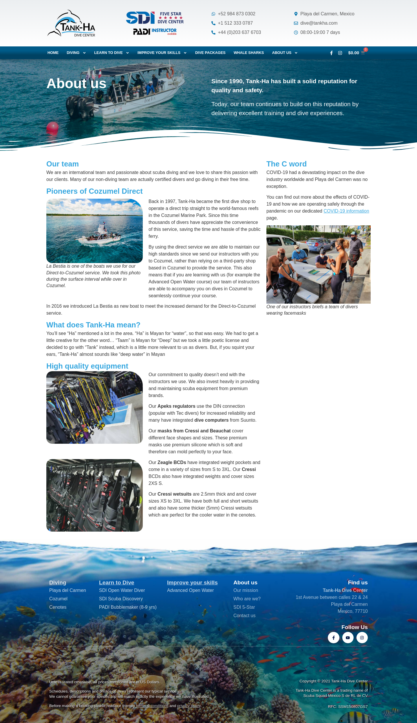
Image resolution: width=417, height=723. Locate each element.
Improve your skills (162, 53)
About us (285, 53)
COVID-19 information (346, 211)
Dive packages (210, 52)
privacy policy (189, 706)
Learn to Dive (116, 582)
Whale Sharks (249, 52)
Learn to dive (111, 53)
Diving (76, 53)
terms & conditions (152, 706)
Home (52, 52)
